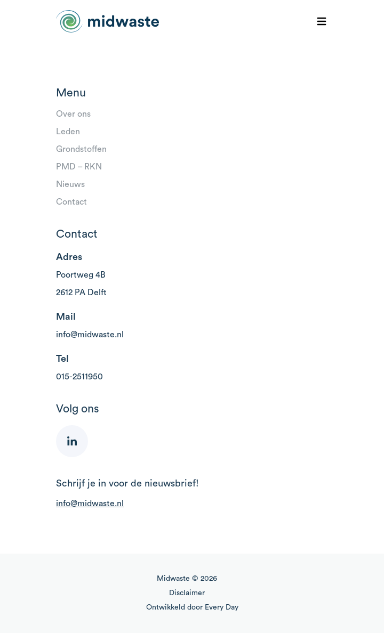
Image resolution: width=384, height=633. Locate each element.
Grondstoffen (81, 149)
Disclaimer (187, 593)
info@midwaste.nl (90, 334)
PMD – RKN (79, 167)
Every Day (221, 607)
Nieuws (70, 184)
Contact (71, 202)
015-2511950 (79, 376)
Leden (68, 131)
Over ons (73, 114)
